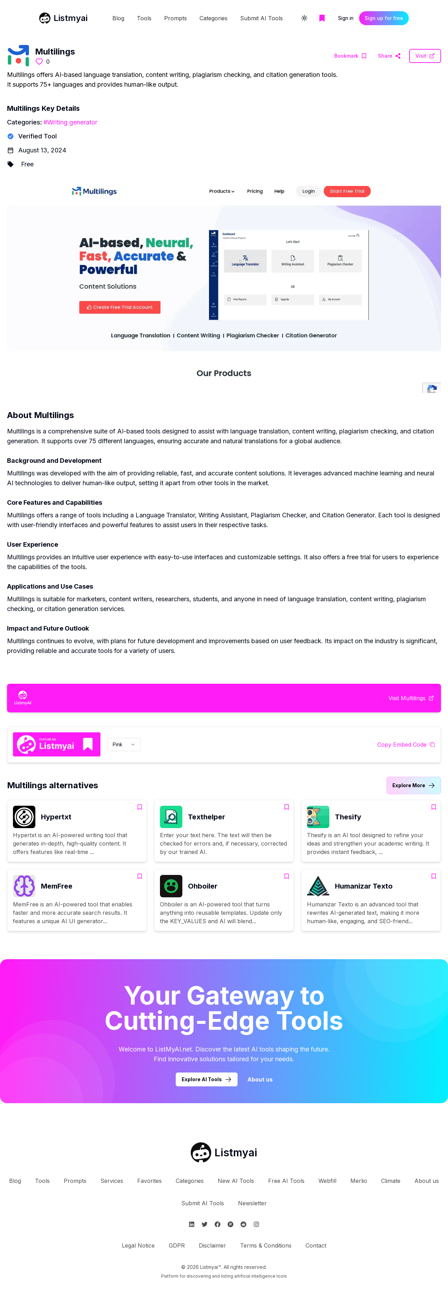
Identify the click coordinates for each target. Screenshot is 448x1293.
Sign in (346, 18)
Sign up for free (384, 18)
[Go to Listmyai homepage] (224, 1152)
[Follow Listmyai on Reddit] (243, 1224)
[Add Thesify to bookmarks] (434, 807)
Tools (144, 18)
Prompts (175, 18)
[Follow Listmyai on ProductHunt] (230, 1224)
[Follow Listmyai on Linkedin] (192, 1224)
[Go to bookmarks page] (322, 18)
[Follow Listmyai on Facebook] (217, 1224)
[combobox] (124, 745)
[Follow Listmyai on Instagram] (256, 1224)
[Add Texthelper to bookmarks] (287, 807)
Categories (213, 18)
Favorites (149, 1180)
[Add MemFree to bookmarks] (140, 876)
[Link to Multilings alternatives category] (413, 785)
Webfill (327, 1180)
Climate (390, 1180)
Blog (118, 18)
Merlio (358, 1180)
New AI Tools (236, 1180)
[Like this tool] (39, 61)
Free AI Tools (286, 1180)
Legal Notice (138, 1245)
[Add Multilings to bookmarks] (350, 56)
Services (111, 1180)
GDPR (177, 1245)
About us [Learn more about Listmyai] (260, 1079)
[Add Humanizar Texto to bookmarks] (434, 876)
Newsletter (252, 1203)
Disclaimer (212, 1245)
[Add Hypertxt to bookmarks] (140, 807)
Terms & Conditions (266, 1245)
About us (426, 1180)
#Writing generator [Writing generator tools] (70, 122)
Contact (316, 1245)
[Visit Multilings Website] (389, 56)
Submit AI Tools (261, 18)
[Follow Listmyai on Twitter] (205, 1224)
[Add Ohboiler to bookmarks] (287, 876)
